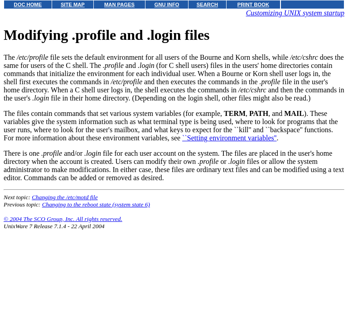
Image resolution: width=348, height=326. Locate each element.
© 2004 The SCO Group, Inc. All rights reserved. (63, 219)
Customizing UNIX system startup (295, 13)
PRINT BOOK (253, 4)
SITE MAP (73, 4)
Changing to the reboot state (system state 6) (96, 204)
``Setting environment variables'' (229, 138)
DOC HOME (28, 4)
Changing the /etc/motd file (64, 197)
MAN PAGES (119, 4)
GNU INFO (167, 4)
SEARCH (207, 4)
